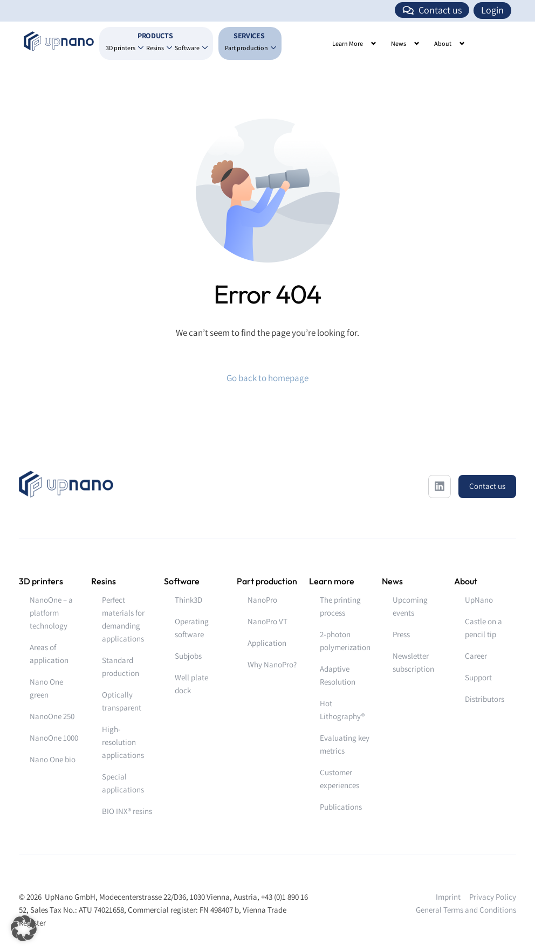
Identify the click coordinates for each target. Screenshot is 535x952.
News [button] (398, 43)
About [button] (442, 43)
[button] (23, 928)
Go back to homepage (267, 378)
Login (492, 10)
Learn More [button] (347, 43)
